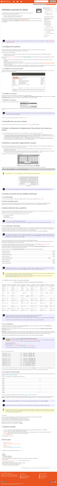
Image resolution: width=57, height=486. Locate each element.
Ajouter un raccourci (49, 14)
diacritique (29, 227)
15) (2, 461)
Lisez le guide (41, 478)
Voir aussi (46, 36)
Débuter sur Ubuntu (23, 475)
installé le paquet (15, 173)
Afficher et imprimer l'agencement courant (47, 21)
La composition (48, 31)
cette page (30, 124)
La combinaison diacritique (50, 30)
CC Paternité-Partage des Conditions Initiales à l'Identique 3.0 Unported (10, 484)
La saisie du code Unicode (50, 33)
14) (27, 296)
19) (14, 460)
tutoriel (37, 4)
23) (37, 367)
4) (26, 198)
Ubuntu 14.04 (12, 56)
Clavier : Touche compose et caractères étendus (12, 443)
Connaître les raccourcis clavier (49, 16)
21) (29, 308)
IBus (12, 418)
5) (34, 202)
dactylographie (9, 442)
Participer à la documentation (25, 476)
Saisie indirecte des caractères (49, 62)
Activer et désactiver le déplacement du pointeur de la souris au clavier (48, 18)
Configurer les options (48, 9)
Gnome (7, 134)
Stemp (9, 450)
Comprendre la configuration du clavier (26, 276)
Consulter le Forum (42, 477)
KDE (6, 138)
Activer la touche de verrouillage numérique (47, 24)
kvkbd (6, 430)
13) (7, 460)
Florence (5, 433)
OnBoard (5, 429)
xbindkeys (25, 117)
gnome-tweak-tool (27, 56)
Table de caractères (7, 446)
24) (36, 397)
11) (4, 460)
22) (18, 460)
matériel (41, 4)
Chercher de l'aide (42, 475)
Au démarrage (48, 25)
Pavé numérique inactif (49, 27)
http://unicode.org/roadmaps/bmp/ (11, 374)
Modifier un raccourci (49, 13)
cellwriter (5, 432)
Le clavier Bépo (8, 221)
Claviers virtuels (47, 35)
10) (28, 289)
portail (34, 4)
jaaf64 (20, 450)
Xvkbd (5, 434)
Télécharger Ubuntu (23, 478)
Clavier (5, 444)
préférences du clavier (46, 244)
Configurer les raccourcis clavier (49, 11)
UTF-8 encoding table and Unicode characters (13, 447)
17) (28, 302)
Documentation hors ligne (24, 477)
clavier (44, 4)
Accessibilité (11, 435)
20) (15, 460)
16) (10, 460)
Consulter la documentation (44, 476)
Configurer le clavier (24, 19)
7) (44, 228)
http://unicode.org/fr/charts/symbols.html (29, 394)
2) (29, 138)
